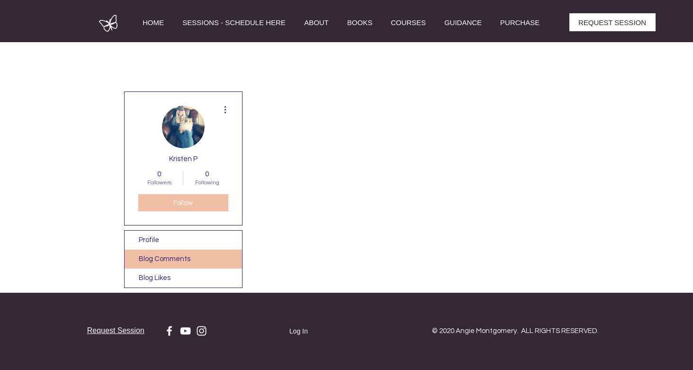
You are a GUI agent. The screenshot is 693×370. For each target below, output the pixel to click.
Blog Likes (155, 277)
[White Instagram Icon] (201, 331)
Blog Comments (164, 258)
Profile (149, 240)
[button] (408, 22)
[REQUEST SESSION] (612, 22)
